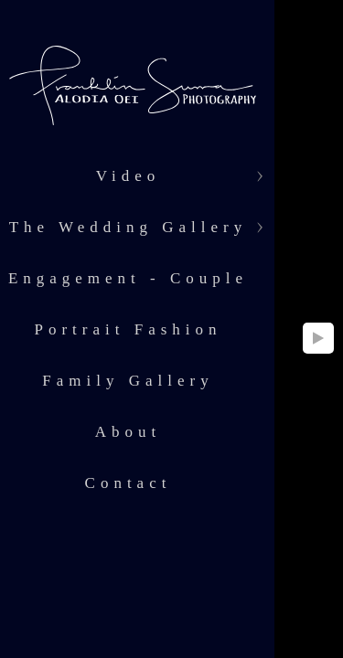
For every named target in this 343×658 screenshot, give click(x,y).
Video (128, 176)
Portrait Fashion (127, 329)
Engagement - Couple (128, 278)
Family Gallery (127, 380)
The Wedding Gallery (128, 227)
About (128, 431)
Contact (128, 483)
